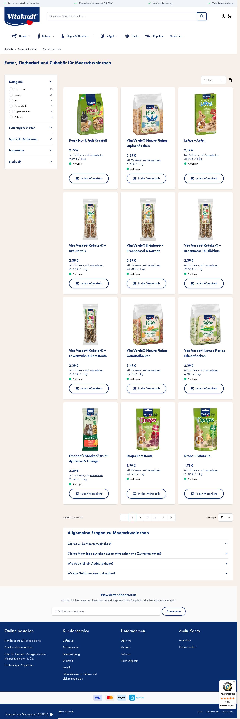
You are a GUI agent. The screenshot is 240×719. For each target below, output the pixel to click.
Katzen (44, 36)
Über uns (126, 641)
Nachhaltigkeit (129, 661)
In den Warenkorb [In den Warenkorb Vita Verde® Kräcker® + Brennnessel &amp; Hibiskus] (203, 283)
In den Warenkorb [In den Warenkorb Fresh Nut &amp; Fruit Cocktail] (88, 178)
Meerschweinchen (51, 49)
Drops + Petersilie (197, 456)
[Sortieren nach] (213, 80)
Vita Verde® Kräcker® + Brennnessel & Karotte (145, 248)
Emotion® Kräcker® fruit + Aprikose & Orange (89, 458)
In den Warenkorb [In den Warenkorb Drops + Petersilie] (203, 494)
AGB (199, 711)
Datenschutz (212, 711)
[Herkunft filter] (31, 162)
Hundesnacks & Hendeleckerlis (22, 641)
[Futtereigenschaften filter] (31, 128)
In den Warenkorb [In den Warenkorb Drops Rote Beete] (146, 494)
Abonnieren (174, 611)
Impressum (227, 711)
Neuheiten (176, 36)
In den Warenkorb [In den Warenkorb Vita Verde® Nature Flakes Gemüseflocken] (146, 388)
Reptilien (154, 36)
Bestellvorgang (71, 654)
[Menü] (234, 682)
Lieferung (68, 641)
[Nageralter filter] (31, 150)
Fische (132, 36)
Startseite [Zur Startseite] (9, 49)
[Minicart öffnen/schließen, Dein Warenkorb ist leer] (230, 16)
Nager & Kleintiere (75, 36)
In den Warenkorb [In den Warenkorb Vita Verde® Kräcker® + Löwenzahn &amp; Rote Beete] (88, 388)
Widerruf (68, 661)
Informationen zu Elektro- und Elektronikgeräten (80, 676)
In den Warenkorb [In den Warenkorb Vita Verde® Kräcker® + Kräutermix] (88, 283)
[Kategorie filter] (31, 82)
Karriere (125, 647)
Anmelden (185, 640)
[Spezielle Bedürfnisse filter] (31, 139)
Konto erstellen (187, 647)
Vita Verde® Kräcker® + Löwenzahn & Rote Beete (88, 353)
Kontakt (67, 667)
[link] (124, 517)
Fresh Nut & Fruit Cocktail (88, 140)
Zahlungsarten (71, 647)
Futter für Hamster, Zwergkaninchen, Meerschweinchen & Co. (25, 656)
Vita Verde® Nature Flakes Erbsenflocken (204, 353)
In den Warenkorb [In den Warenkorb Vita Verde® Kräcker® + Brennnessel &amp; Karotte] (146, 283)
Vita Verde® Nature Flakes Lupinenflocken (147, 143)
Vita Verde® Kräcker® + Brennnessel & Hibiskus (202, 248)
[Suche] (202, 16)
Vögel (107, 36)
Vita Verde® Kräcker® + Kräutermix (87, 248)
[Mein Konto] (223, 16)
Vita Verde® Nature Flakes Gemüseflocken (147, 353)
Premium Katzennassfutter (19, 647)
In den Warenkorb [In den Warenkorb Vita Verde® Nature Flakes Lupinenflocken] (146, 178)
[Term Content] (51, 714)
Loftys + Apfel (194, 140)
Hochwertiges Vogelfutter (19, 665)
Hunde (19, 36)
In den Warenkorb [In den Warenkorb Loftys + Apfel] (203, 178)
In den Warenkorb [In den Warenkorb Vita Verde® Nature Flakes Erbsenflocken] (203, 388)
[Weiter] (171, 517)
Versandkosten (96, 155)
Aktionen (126, 654)
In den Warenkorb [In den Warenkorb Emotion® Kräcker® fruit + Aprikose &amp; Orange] (88, 494)
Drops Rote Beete (140, 456)
